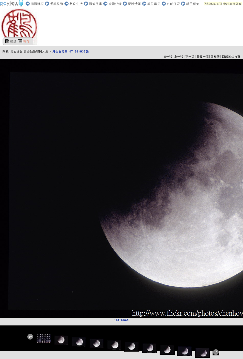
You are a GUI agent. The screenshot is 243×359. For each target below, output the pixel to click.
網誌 (13, 41)
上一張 (178, 56)
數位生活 (76, 4)
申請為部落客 (232, 3)
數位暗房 (154, 4)
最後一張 (203, 56)
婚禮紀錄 (115, 4)
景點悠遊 (56, 4)
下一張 (190, 56)
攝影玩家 (37, 4)
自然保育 (173, 4)
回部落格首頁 (213, 3)
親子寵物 (193, 4)
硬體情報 (134, 4)
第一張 (167, 56)
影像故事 (95, 4)
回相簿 (215, 56)
